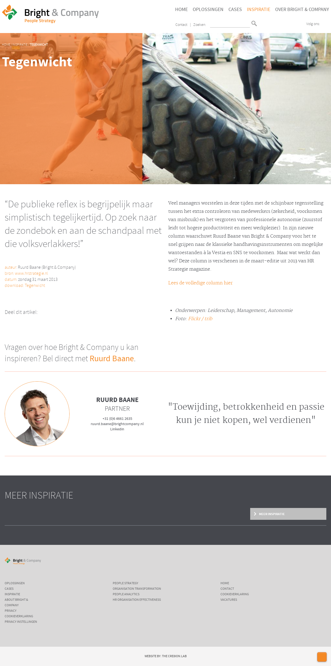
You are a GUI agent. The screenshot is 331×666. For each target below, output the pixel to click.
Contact (181, 25)
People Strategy (125, 583)
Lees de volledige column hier (200, 283)
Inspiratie (258, 9)
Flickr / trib (200, 319)
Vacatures (228, 600)
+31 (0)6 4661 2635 (117, 418)
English (262, 25)
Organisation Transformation (137, 589)
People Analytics (126, 594)
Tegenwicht (39, 45)
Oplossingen (208, 9)
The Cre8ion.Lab (174, 656)
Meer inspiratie (271, 514)
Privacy (10, 611)
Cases (235, 9)
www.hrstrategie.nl (31, 273)
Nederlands (262, 21)
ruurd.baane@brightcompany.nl (117, 424)
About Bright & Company (16, 603)
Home (181, 9)
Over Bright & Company (302, 9)
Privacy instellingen (21, 622)
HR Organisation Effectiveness (137, 600)
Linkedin (117, 429)
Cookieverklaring (19, 616)
